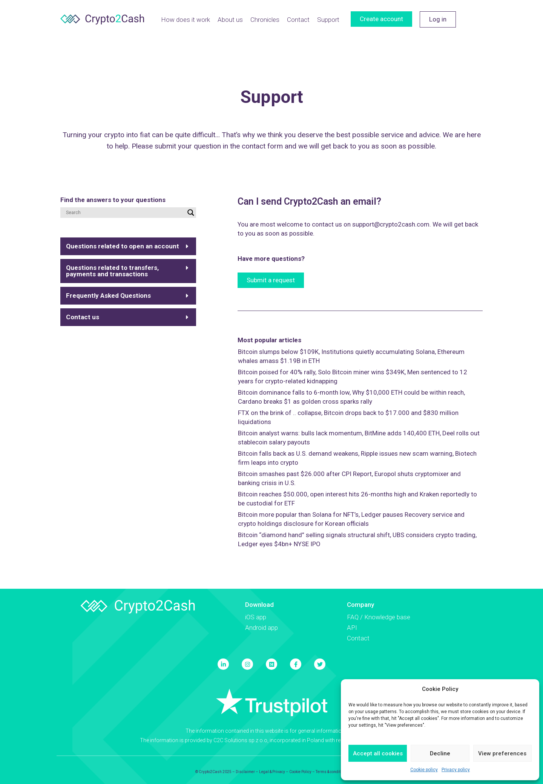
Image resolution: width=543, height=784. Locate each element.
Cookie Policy (300, 772)
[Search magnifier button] (191, 212)
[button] (128, 246)
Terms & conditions (332, 772)
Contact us (82, 317)
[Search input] (125, 212)
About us (230, 19)
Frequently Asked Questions (108, 295)
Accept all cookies (378, 753)
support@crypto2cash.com (390, 224)
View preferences (502, 753)
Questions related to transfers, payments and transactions (112, 271)
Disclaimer (245, 772)
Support (328, 19)
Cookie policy (424, 769)
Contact (298, 19)
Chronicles (264, 19)
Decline (440, 753)
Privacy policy (456, 769)
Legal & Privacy (272, 772)
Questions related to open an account (122, 246)
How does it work (185, 19)
